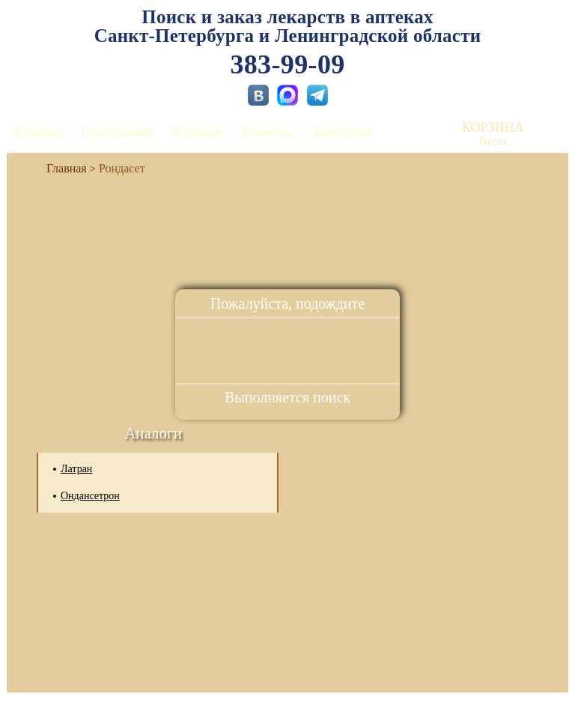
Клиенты (268, 131)
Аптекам (197, 131)
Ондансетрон (90, 495)
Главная (40, 131)
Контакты (342, 131)
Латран (76, 468)
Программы (117, 131)
